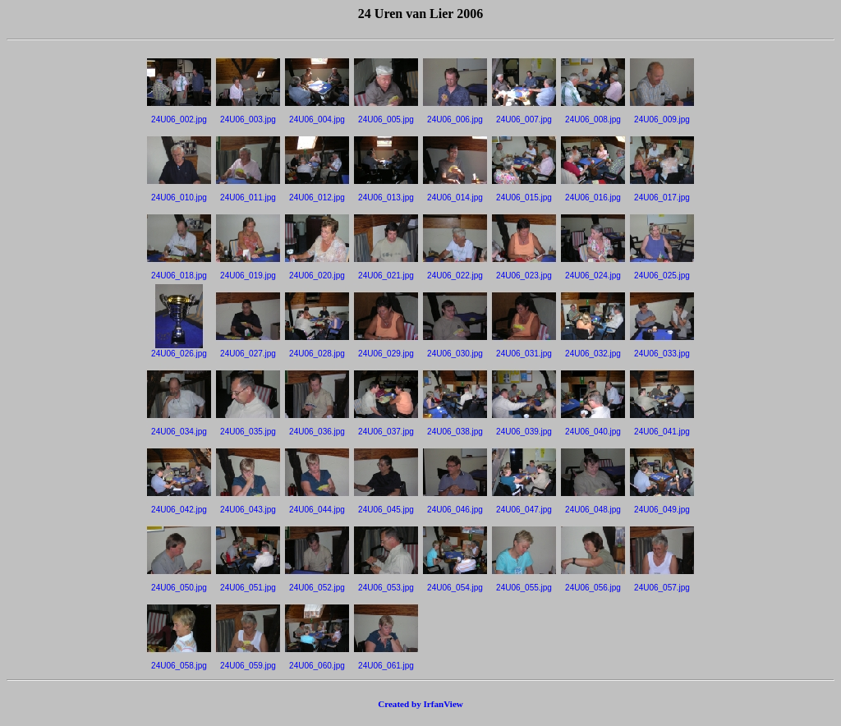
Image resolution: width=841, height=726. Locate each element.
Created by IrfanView (420, 704)
